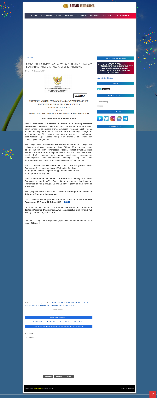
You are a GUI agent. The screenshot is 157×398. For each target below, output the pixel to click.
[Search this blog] (106, 102)
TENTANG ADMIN (122, 16)
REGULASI (107, 16)
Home (69, 376)
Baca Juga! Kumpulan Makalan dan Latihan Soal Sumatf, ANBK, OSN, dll (58, 326)
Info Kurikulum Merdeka (105, 78)
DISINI (67, 202)
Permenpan (29, 57)
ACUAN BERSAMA (38, 388)
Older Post (59, 376)
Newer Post (48, 376)
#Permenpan (58, 309)
